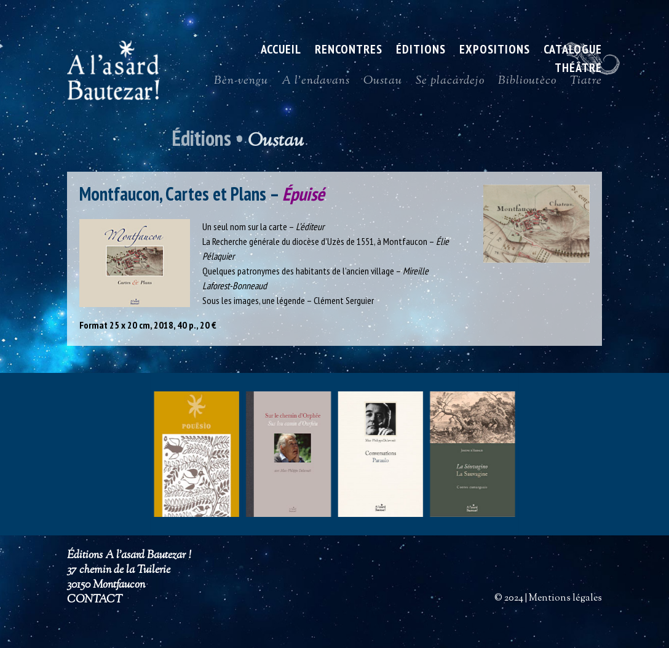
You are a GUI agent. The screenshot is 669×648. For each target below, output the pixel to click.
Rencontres (348, 51)
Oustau (382, 84)
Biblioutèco (527, 84)
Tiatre (586, 84)
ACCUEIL (281, 51)
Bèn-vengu (241, 84)
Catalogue (573, 51)
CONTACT (94, 600)
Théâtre (578, 69)
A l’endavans (316, 84)
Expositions (494, 51)
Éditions (421, 51)
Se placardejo (450, 84)
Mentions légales (565, 598)
